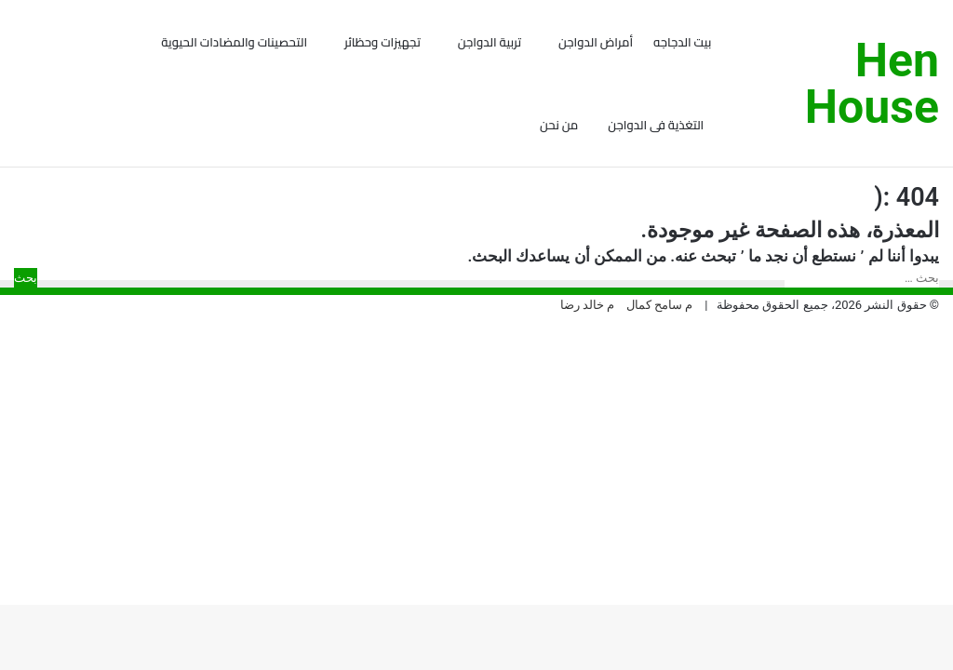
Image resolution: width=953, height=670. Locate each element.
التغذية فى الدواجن (656, 125)
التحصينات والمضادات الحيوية (234, 42)
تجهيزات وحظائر (382, 42)
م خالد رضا (587, 352)
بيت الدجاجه (682, 42)
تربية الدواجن (489, 42)
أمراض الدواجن (595, 42)
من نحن (559, 125)
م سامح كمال (659, 352)
